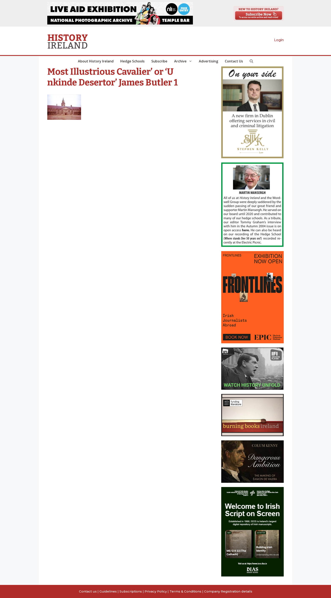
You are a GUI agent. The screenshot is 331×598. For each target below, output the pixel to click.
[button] (251, 61)
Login (279, 40)
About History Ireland (96, 61)
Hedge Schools (132, 61)
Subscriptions (130, 591)
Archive (184, 61)
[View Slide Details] (120, 13)
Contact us (88, 591)
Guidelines (108, 591)
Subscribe (159, 61)
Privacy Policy (156, 591)
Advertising (208, 61)
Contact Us (234, 61)
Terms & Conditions (185, 591)
